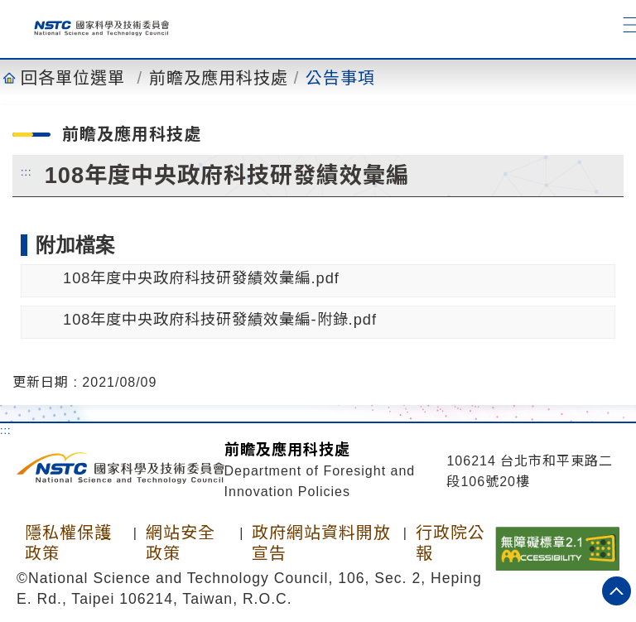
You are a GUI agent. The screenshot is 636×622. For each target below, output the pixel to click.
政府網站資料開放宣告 (321, 542)
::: (26, 171)
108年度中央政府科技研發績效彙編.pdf (201, 278)
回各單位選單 (73, 78)
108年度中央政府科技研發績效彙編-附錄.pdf (220, 319)
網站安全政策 (180, 542)
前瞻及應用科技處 (218, 78)
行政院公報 (450, 542)
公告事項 (340, 78)
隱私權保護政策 (68, 542)
